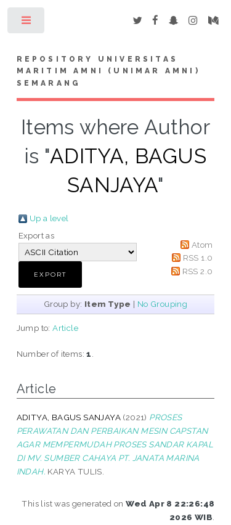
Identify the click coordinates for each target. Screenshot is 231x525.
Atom (202, 245)
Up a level (49, 218)
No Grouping (162, 304)
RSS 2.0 (197, 271)
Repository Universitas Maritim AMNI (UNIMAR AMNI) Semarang (108, 71)
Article (65, 328)
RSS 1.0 (198, 257)
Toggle (27, 23)
